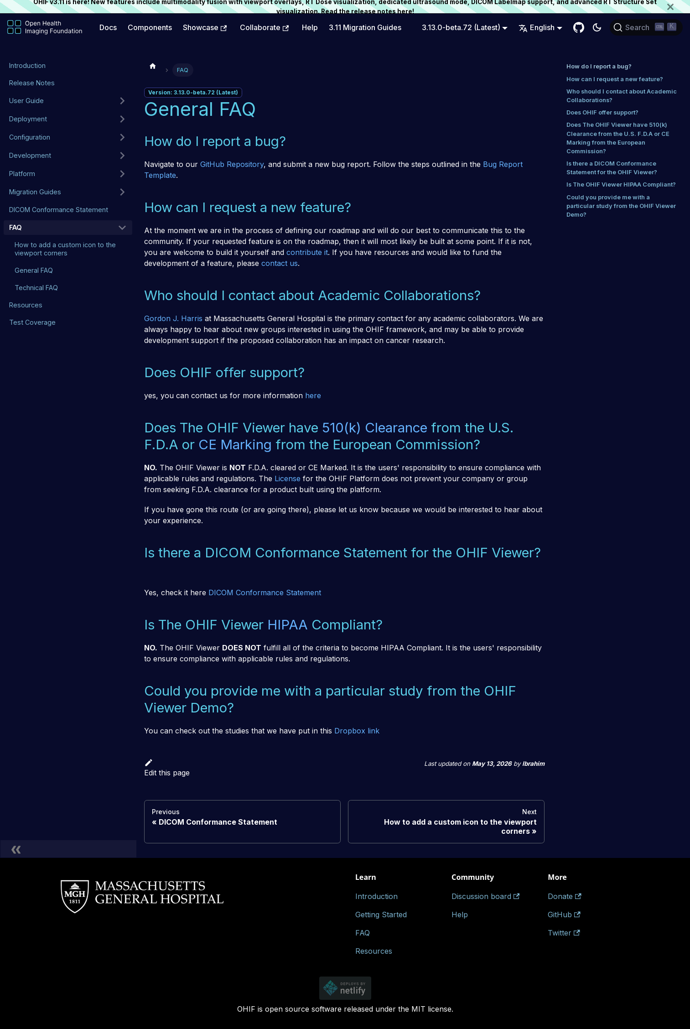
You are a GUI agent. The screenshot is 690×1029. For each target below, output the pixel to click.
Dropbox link (356, 730)
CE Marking (235, 444)
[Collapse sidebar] (68, 849)
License (288, 478)
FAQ (15, 227)
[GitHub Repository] (579, 27)
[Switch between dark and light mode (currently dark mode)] (597, 27)
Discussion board (485, 896)
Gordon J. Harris (173, 318)
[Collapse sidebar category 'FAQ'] (122, 227)
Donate (564, 896)
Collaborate (264, 27)
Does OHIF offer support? (602, 112)
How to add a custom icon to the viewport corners (65, 249)
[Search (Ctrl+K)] (646, 27)
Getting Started (381, 914)
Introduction (27, 65)
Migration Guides (35, 192)
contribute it (307, 252)
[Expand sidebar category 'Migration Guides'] (122, 192)
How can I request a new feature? (614, 79)
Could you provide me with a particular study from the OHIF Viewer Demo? (621, 206)
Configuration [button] (29, 137)
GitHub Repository (232, 164)
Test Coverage (32, 322)
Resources (25, 305)
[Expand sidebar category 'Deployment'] (122, 119)
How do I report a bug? (599, 66)
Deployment (28, 119)
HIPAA (287, 624)
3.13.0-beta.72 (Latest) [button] (461, 27)
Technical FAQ (36, 287)
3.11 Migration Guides (365, 27)
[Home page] (152, 65)
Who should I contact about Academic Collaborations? (621, 96)
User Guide (26, 100)
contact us (279, 263)
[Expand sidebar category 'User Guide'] (122, 101)
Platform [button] (22, 173)
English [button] (537, 27)
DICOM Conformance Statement (58, 209)
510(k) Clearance (374, 427)
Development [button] (30, 155)
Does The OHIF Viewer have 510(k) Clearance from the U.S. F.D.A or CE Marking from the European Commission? (617, 138)
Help (310, 27)
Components (150, 27)
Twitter (564, 932)
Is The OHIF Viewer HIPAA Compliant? (621, 184)
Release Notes (32, 83)
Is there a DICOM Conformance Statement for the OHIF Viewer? (611, 168)
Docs (108, 27)
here (404, 11)
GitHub (564, 914)
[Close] (678, 6)
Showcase (205, 27)
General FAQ (34, 270)
